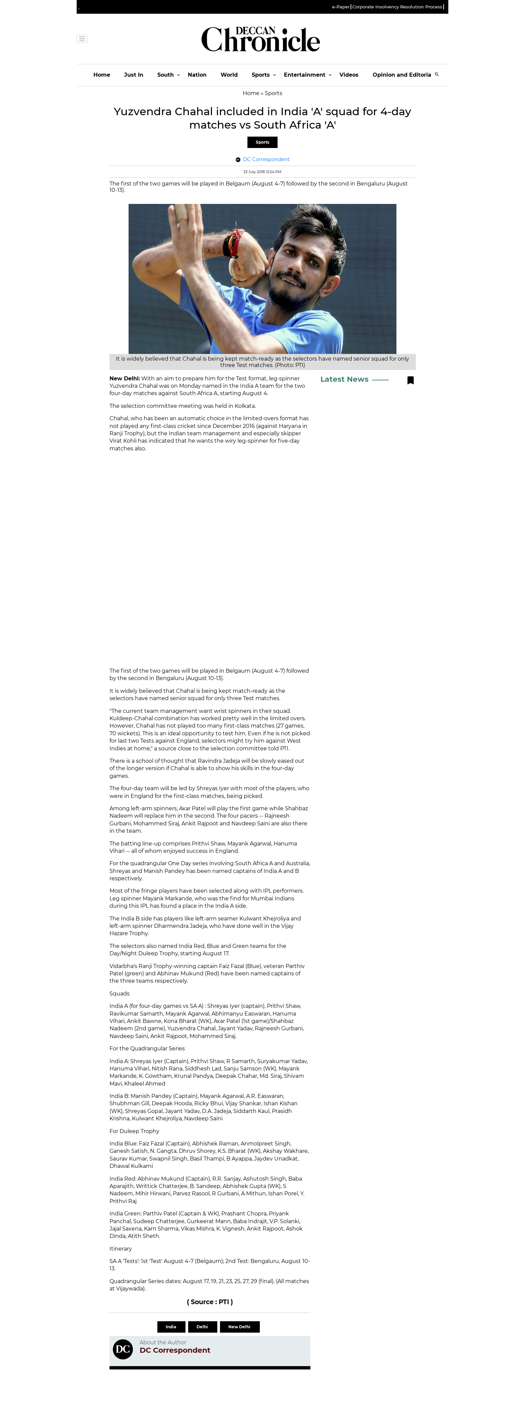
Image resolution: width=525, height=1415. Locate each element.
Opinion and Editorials (404, 75)
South (165, 75)
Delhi (203, 1326)
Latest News (344, 379)
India (171, 1326)
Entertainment (304, 75)
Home (101, 75)
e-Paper (341, 6)
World (229, 75)
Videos (349, 75)
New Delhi (239, 1326)
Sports (261, 75)
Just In (133, 75)
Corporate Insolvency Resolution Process (397, 6)
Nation (197, 75)
